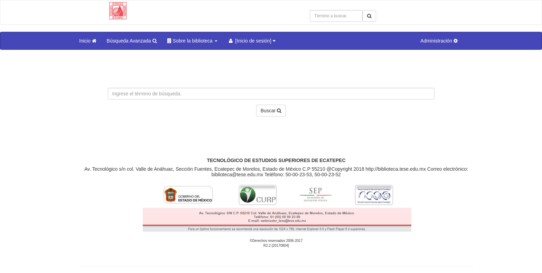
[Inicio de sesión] (251, 41)
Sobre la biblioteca (192, 41)
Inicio (87, 41)
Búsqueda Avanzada (132, 41)
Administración (439, 41)
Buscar (271, 110)
